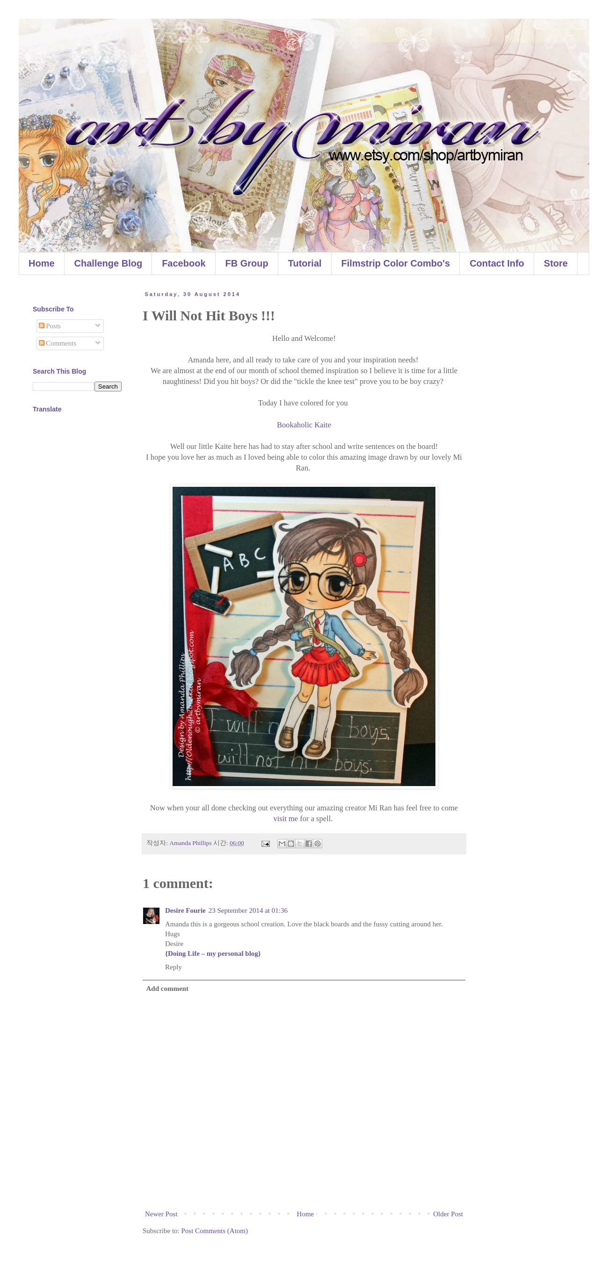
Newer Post (161, 1214)
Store (556, 263)
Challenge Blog (108, 263)
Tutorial (305, 263)
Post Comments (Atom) (214, 1231)
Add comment (167, 988)
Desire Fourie (185, 910)
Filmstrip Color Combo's (395, 263)
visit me (285, 818)
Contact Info (497, 263)
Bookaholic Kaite (304, 424)
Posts (50, 326)
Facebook (183, 263)
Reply (173, 967)
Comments (58, 343)
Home (42, 263)
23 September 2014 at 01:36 (248, 910)
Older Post (448, 1214)
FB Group (246, 263)
